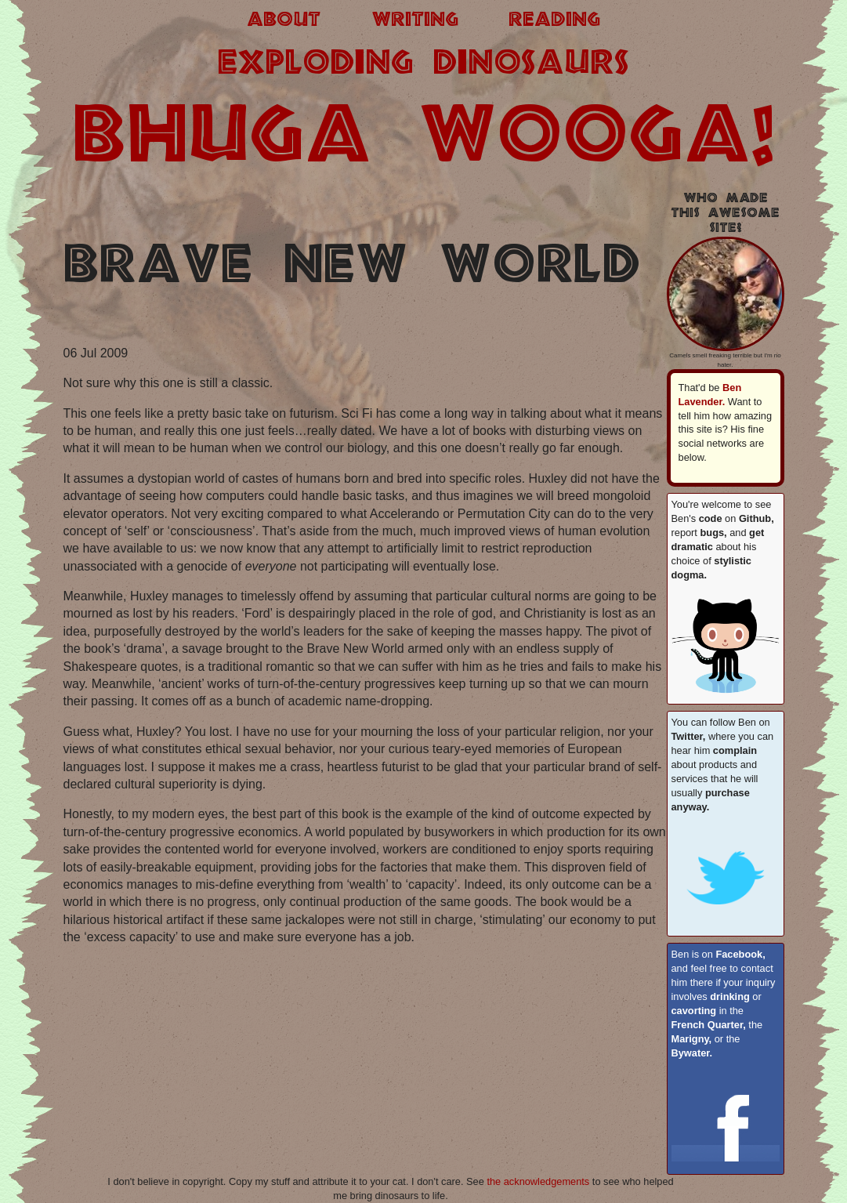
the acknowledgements (538, 1181)
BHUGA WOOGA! (424, 138)
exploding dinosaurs (423, 64)
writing (414, 20)
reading (554, 20)
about (283, 20)
